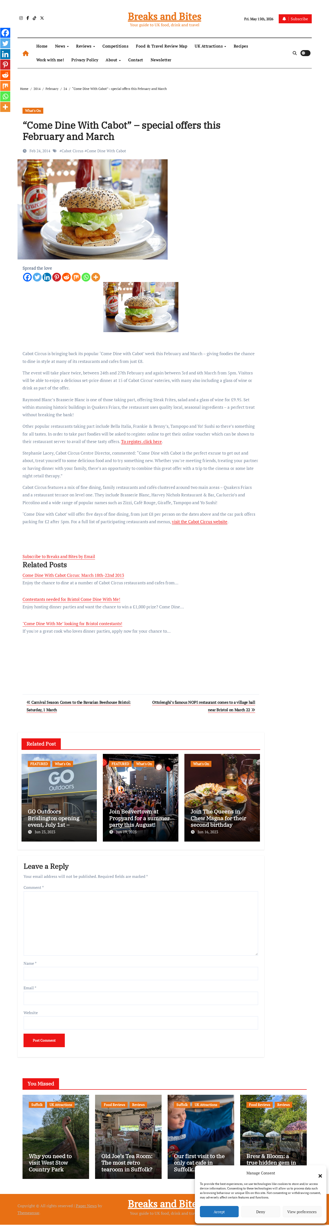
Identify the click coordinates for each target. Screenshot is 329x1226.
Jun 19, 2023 (126, 831)
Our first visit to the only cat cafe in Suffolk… (199, 1164)
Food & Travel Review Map (161, 46)
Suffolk (37, 1102)
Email (30, 986)
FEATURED (39, 763)
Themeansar (28, 1214)
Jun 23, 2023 (45, 831)
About (112, 60)
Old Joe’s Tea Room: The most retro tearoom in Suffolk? (126, 1164)
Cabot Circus (73, 150)
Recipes (241, 46)
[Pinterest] (56, 277)
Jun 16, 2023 (208, 831)
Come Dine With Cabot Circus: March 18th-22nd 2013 (73, 575)
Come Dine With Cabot (106, 150)
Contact (135, 60)
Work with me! (50, 60)
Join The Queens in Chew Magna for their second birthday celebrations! (218, 821)
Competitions (115, 46)
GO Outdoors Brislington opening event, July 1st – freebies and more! (53, 821)
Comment (34, 885)
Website (31, 1010)
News (61, 46)
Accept (219, 1211)
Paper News (86, 1207)
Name (30, 961)
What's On (33, 110)
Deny (260, 1211)
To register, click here (141, 441)
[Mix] (76, 277)
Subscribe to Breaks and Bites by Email (59, 556)
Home (42, 46)
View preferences (302, 1211)
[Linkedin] (47, 277)
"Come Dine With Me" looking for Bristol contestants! (72, 623)
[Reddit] (66, 277)
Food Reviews (114, 1102)
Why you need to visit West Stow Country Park (50, 1164)
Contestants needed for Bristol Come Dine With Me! (71, 599)
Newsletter (161, 60)
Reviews (84, 46)
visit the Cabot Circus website (199, 521)
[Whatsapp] (86, 277)
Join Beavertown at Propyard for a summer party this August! (139, 818)
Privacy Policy (84, 60)
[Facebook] (27, 277)
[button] (317, 1173)
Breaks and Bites (164, 16)
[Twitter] (37, 277)
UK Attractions (209, 46)
